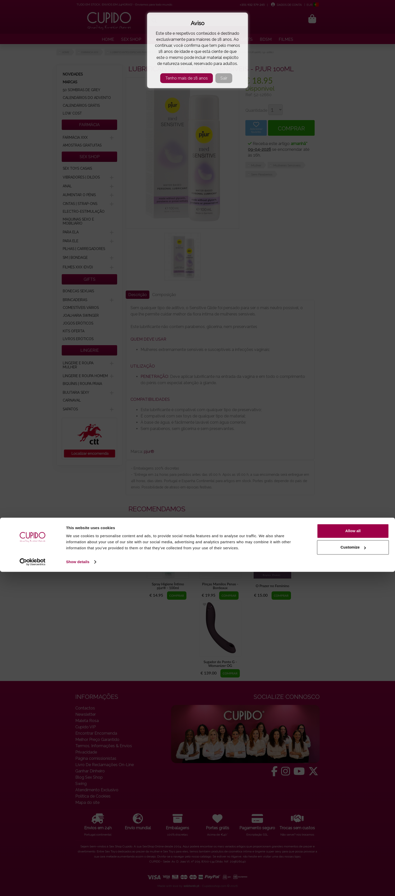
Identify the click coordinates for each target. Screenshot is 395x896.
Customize (353, 871)
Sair (223, 78)
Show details (77, 886)
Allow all (353, 855)
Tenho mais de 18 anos (186, 78)
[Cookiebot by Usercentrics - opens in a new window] (33, 886)
